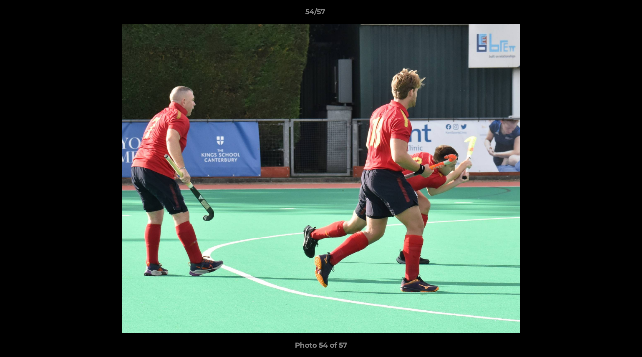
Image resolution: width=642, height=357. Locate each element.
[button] (600, 14)
